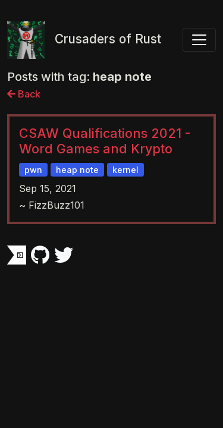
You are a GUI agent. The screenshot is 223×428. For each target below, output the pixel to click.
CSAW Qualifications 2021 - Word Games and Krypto (105, 140)
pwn (33, 170)
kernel (125, 170)
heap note (77, 170)
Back (23, 94)
